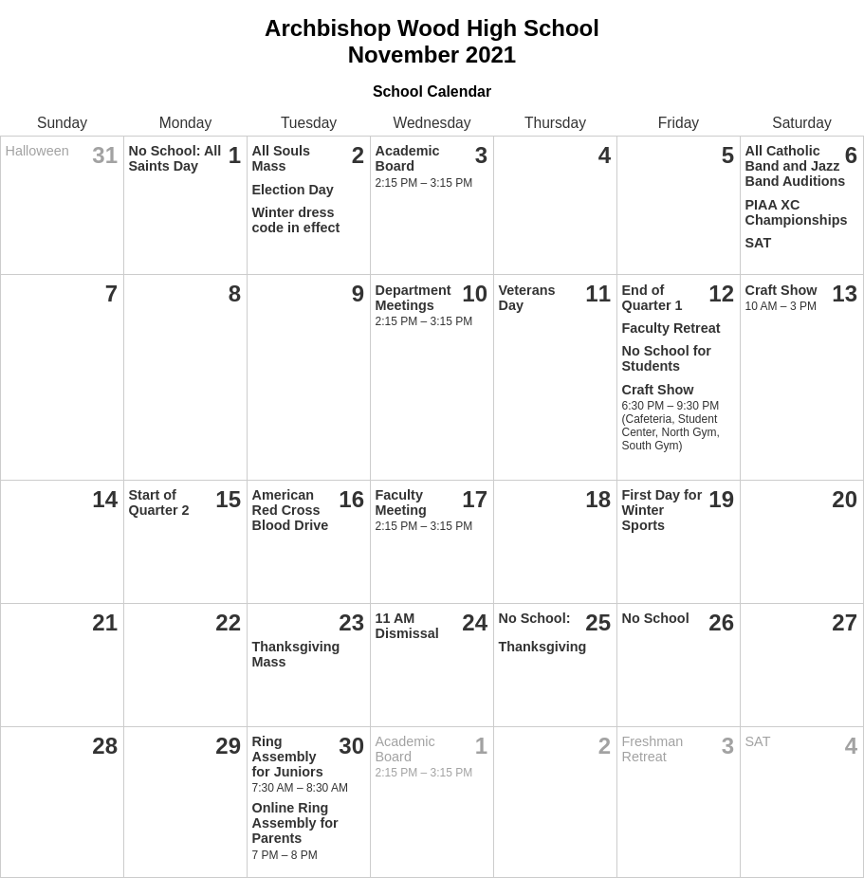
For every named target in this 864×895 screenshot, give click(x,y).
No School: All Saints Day (175, 158)
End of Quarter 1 (652, 298)
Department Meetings (413, 298)
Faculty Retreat (671, 328)
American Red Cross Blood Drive (290, 510)
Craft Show (658, 389)
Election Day (293, 189)
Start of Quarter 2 (159, 502)
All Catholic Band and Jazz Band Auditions (795, 166)
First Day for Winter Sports (662, 510)
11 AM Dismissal (407, 626)
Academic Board (408, 158)
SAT (758, 242)
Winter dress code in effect (296, 220)
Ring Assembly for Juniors (287, 756)
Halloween (37, 150)
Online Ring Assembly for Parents (295, 823)
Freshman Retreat (653, 749)
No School (655, 618)
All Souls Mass (281, 158)
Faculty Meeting (401, 502)
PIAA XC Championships (796, 212)
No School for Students (666, 358)
